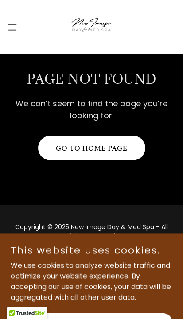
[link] (91, 27)
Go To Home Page (92, 148)
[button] (17, 27)
